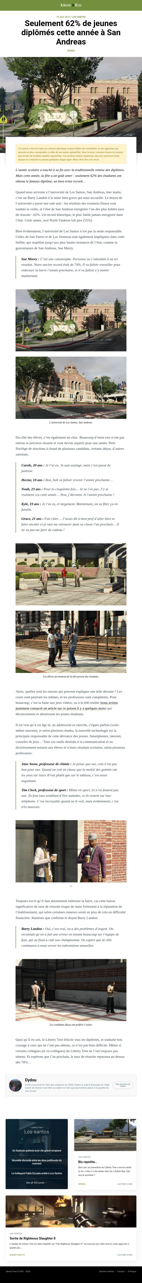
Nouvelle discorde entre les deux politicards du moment (37, 1161)
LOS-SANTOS (79, 17)
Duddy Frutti (17, 1254)
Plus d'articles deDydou (123, 1085)
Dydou (71, 50)
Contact (121, 1271)
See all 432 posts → (36, 1181)
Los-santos (36, 1131)
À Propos (132, 1271)
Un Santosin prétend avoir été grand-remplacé (36, 1149)
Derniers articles (106, 1271)
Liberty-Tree (11, 1271)
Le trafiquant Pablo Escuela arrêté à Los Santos (37, 1172)
